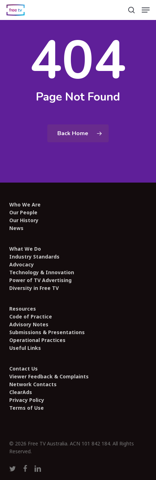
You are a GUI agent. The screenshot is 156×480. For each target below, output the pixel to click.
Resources (22, 308)
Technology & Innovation (41, 272)
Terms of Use (26, 407)
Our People (23, 212)
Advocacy (21, 264)
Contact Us (23, 368)
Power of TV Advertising (40, 280)
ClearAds (20, 392)
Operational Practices (37, 340)
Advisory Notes (28, 324)
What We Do (25, 248)
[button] (146, 10)
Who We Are (25, 204)
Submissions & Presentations (47, 332)
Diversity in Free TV (34, 288)
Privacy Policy (26, 400)
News (16, 228)
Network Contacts (33, 384)
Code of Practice (30, 316)
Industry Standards (34, 256)
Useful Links (25, 348)
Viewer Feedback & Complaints (49, 376)
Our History (23, 220)
